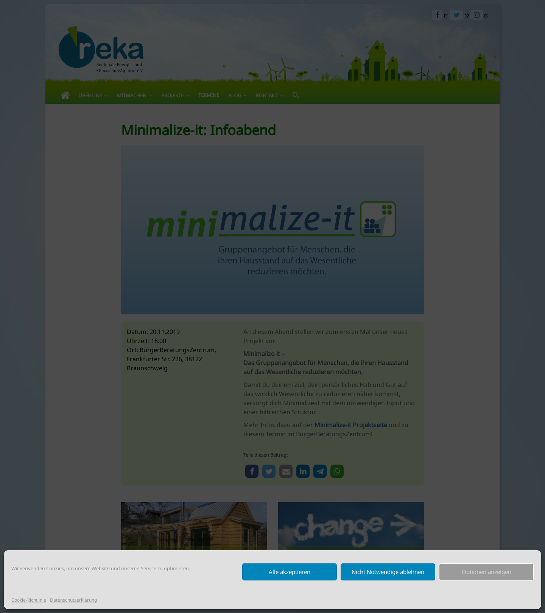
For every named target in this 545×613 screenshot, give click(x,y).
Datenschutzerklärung (73, 600)
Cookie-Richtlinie (28, 600)
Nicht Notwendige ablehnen (388, 572)
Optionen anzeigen (486, 572)
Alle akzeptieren (289, 572)
